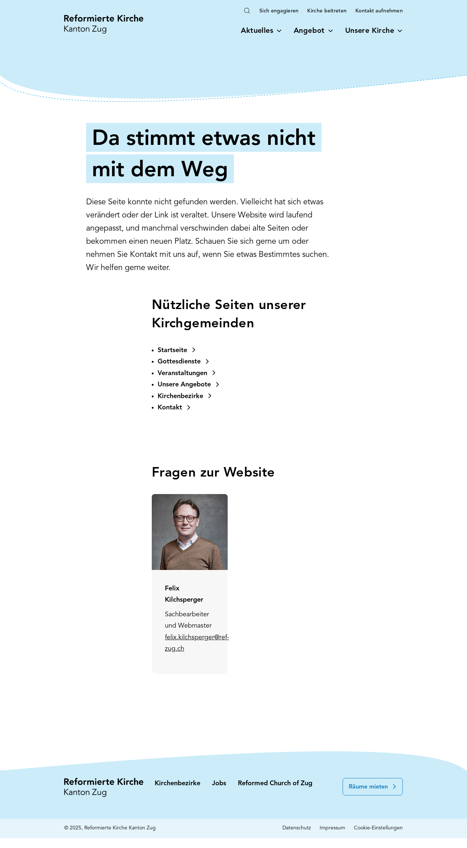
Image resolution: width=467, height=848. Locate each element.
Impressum (332, 828)
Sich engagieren (278, 11)
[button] (373, 786)
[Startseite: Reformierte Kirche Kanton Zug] (103, 24)
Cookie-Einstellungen (378, 828)
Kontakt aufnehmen (379, 11)
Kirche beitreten (327, 11)
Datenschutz (296, 828)
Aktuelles (261, 31)
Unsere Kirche (374, 31)
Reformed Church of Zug (275, 783)
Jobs (219, 783)
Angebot (313, 31)
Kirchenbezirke (177, 783)
